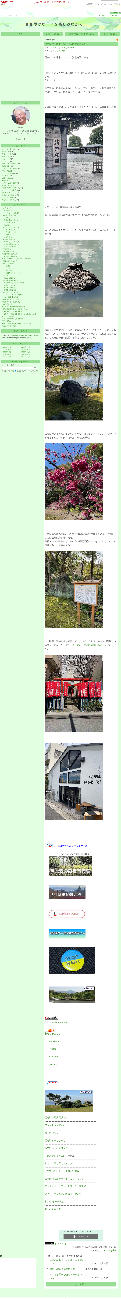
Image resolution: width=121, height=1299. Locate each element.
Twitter (52, 1049)
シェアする (60, 1243)
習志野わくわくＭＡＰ (56, 1148)
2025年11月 (25, 347)
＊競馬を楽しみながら (10, 261)
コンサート (6, 176)
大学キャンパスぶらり (12, 242)
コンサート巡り (9, 222)
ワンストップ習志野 (55, 1125)
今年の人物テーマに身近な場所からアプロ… (68, 1262)
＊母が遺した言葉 (8, 251)
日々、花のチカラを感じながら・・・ (15, 319)
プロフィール (15, 15)
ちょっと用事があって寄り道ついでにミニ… (68, 1276)
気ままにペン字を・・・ (10, 316)
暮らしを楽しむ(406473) (63, 47)
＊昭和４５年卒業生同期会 (11, 302)
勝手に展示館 (6, 321)
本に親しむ (6, 152)
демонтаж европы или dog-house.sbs (25, 335)
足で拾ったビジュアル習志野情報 (62, 1171)
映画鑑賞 (5, 180)
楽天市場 (117, 4)
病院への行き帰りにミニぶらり (66, 1269)
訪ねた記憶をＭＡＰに (12, 244)
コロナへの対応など (9, 195)
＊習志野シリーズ (8, 249)
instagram (54, 1056)
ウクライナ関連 (7, 197)
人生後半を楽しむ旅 (9, 326)
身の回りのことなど (9, 192)
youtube (53, 1064)
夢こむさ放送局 (9, 287)
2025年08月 (25, 354)
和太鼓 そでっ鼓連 (54, 1201)
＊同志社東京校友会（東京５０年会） (15, 309)
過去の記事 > (110, 34)
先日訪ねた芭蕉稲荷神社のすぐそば (90, 645)
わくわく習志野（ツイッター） (61, 1163)
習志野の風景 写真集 (55, 1117)
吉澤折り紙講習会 (10, 290)
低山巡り (7, 225)
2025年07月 (25, 357)
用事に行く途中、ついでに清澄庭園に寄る (66, 43)
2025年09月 (25, 352)
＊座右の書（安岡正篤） (10, 254)
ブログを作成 (108, 4)
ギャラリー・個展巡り (12, 213)
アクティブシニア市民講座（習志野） (64, 1194)
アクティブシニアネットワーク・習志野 (65, 1186)
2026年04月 (7, 347)
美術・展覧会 (6, 171)
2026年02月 (7, 352)
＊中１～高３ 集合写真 (10, 297)
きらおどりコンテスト (12, 292)
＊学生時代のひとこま (10, 304)
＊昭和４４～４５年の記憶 (11, 299)
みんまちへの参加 (10, 285)
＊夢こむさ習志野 (8, 263)
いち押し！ (6, 161)
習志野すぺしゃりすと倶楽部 (14, 283)
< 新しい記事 (52, 34)
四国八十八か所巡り (11, 220)
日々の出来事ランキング (56, 1022)
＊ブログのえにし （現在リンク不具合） (17, 259)
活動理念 (7, 266)
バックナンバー (21, 344)
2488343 (114, 13)
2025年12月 (7, 357)
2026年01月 (7, 354)
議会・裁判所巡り (10, 246)
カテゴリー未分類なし (10, 149)
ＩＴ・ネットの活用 (9, 190)
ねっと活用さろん (10, 278)
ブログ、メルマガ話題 (10, 168)
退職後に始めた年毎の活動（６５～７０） (17, 323)
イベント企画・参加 (9, 183)
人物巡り (7, 218)
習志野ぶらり (8, 234)
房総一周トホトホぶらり (12, 227)
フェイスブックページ (12, 268)
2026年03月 (7, 349)
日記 (8, 15)
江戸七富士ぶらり (10, 232)
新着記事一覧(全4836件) (81, 34)
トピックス (8, 275)
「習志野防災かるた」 (56, 1156)
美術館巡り (8, 210)
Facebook (54, 1041)
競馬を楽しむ (6, 166)
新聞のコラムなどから (10, 164)
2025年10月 (25, 349)
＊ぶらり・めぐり (8, 208)
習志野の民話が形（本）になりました (64, 1178)
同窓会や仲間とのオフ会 (10, 188)
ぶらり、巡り (6, 185)
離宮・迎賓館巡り (10, 215)
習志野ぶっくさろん (9, 200)
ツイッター (8, 271)
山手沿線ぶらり (9, 230)
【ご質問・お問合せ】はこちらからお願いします (19, 314)
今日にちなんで (7, 154)
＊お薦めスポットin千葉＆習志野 (13, 307)
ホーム (3, 15)
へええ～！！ (6, 159)
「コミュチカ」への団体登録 (14, 295)
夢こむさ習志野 (53, 1209)
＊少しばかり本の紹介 (10, 256)
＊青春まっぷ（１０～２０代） (13, 311)
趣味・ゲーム (7, 4)
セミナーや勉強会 (8, 173)
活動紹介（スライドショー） (14, 273)
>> (92, 4)
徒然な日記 (6, 156)
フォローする (20, 139)
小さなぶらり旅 (9, 239)
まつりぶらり (8, 237)
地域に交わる (6, 178)
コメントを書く (109, 1250)
